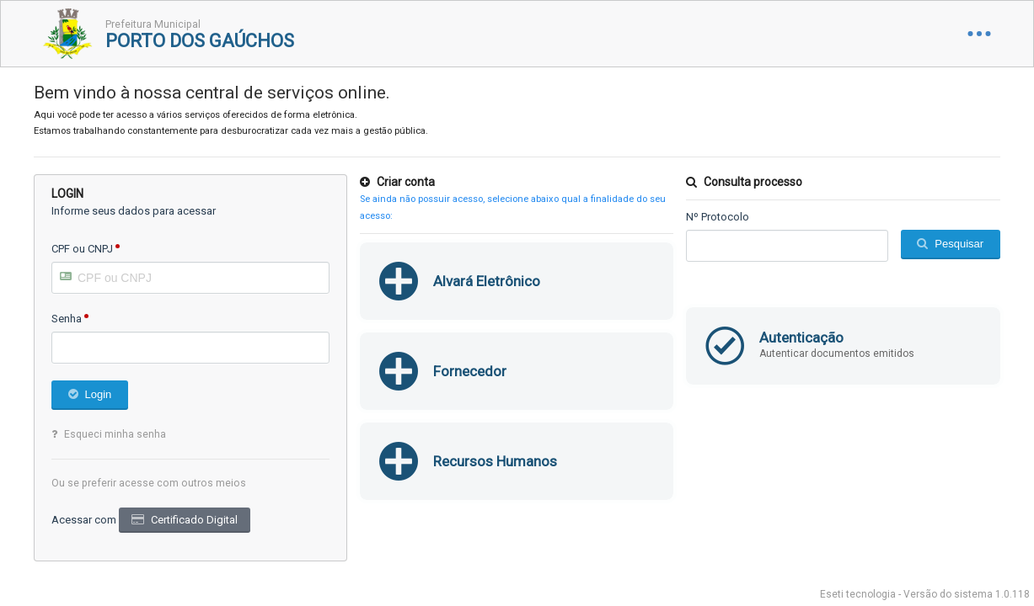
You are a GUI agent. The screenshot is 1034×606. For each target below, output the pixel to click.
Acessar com (83, 519)
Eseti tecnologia (858, 594)
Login (98, 394)
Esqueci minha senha (115, 434)
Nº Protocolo (717, 216)
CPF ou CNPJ (82, 248)
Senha (66, 318)
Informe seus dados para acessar (133, 211)
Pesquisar (959, 243)
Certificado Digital (194, 519)
